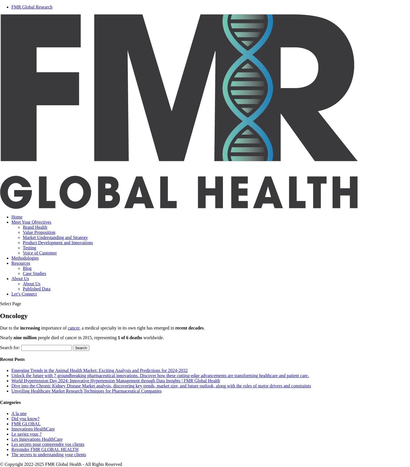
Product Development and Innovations (58, 242)
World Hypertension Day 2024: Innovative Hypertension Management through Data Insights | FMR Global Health (115, 380)
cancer (73, 328)
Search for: (10, 347)
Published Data (36, 288)
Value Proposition (39, 232)
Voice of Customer (40, 252)
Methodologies (25, 258)
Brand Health (35, 227)
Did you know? (25, 418)
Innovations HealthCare (33, 428)
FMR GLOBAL (26, 423)
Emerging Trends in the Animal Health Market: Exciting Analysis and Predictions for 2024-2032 (99, 370)
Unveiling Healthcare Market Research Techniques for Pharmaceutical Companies (86, 391)
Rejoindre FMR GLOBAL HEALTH (45, 449)
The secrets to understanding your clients (48, 454)
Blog (27, 268)
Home (16, 217)
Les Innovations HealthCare (37, 439)
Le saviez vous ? (26, 434)
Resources (20, 263)
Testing (29, 247)
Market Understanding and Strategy (55, 237)
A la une (18, 413)
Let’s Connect (24, 294)
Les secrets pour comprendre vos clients (47, 444)
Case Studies (34, 273)
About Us (20, 278)
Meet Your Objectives (31, 222)
